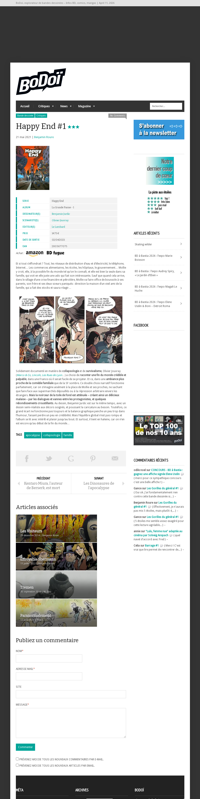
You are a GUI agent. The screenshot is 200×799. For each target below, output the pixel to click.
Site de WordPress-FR (29, 779)
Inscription (22, 763)
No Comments (117, 121)
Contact (141, 769)
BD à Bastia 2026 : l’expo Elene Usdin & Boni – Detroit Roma (153, 309)
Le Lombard (58, 232)
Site (18, 644)
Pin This (93, 464)
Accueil (24, 112)
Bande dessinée (25, 121)
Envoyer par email (115, 464)
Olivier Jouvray (60, 226)
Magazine (84, 113)
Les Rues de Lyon (52, 380)
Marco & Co (24, 380)
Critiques (44, 113)
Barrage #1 (152, 551)
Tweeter (49, 464)
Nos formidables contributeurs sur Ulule (160, 777)
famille (68, 440)
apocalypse (33, 440)
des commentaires (30, 775)
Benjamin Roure (44, 142)
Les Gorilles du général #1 (163, 494)
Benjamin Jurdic (61, 219)
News (64, 113)
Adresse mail (25, 626)
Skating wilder (143, 250)
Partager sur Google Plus (71, 464)
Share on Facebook (27, 464)
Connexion (22, 767)
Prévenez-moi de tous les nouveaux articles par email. (57, 728)
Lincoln (36, 380)
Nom (19, 608)
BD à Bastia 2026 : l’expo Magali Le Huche (156, 294)
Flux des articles (28, 771)
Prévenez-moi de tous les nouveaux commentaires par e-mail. (61, 721)
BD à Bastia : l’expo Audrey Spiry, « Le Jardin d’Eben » (155, 278)
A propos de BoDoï (147, 762)
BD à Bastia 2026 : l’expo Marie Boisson (153, 263)
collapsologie (51, 440)
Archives (80, 763)
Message (22, 661)
